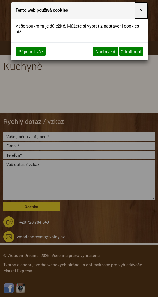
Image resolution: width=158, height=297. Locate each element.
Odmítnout (131, 51)
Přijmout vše (31, 51)
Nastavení (105, 51)
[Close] (141, 10)
